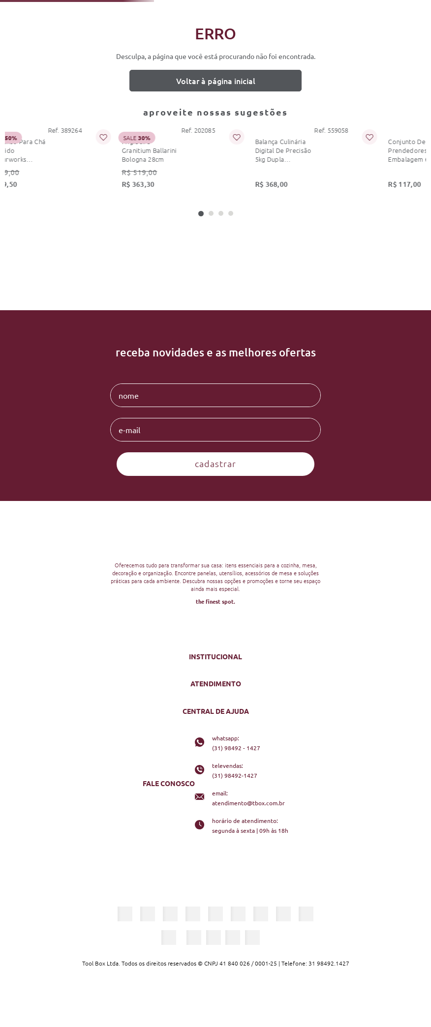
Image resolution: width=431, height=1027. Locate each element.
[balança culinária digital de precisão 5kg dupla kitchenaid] (235, 160)
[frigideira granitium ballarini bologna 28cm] (117, 160)
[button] (201, 213)
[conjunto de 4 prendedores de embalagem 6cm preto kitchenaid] (354, 160)
